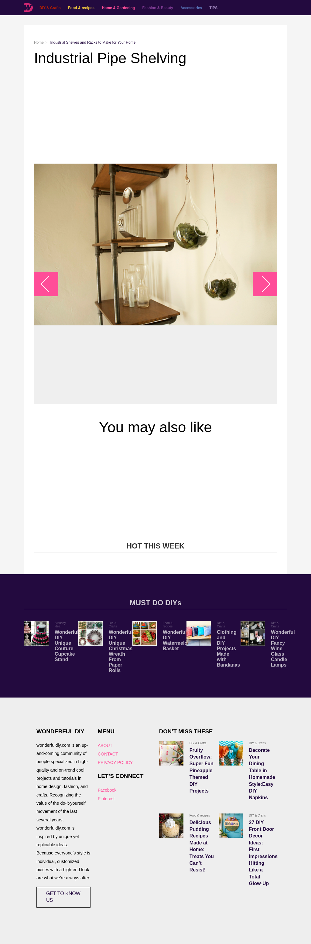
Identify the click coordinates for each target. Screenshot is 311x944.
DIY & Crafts (50, 8)
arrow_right (262, 284)
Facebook (107, 790)
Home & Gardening (118, 8)
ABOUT (105, 745)
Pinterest (106, 798)
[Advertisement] (155, 115)
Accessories (191, 8)
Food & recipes (81, 8)
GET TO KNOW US (63, 897)
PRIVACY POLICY (115, 762)
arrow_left (49, 284)
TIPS (214, 8)
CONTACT (108, 754)
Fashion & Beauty (157, 8)
